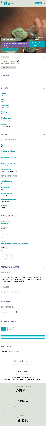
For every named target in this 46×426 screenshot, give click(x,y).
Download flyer (37, 38)
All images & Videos (37, 44)
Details (3, 237)
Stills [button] (10, 330)
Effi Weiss (3, 114)
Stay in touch (23, 371)
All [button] (3, 330)
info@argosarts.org (6, 256)
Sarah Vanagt (15, 60)
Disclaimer (6, 379)
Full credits (9, 67)
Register (40, 379)
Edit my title (32, 379)
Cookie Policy (22, 379)
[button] (44, 3)
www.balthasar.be (6, 234)
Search (38, 3)
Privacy (13, 379)
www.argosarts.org (6, 259)
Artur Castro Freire (6, 120)
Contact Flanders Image (22, 364)
